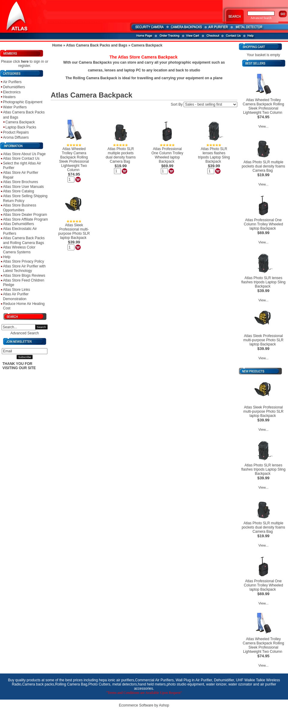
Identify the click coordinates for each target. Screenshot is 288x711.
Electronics (12, 92)
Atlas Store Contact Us (21, 158)
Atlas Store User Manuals (23, 187)
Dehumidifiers (14, 87)
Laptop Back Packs (20, 127)
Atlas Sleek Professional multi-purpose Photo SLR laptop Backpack (74, 231)
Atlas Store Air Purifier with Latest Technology (24, 268)
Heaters (9, 97)
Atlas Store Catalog (18, 191)
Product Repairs (16, 132)
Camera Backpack (20, 122)
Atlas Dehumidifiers (18, 224)
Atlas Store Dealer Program (25, 214)
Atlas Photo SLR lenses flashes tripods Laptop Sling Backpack (214, 155)
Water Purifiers (15, 107)
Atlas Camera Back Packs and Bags (96, 45)
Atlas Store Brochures (20, 182)
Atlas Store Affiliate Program (25, 219)
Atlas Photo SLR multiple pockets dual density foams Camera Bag (121, 155)
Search (41, 327)
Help (6, 257)
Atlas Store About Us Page (24, 154)
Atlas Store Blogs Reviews (24, 275)
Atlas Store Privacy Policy (23, 261)
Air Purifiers (12, 82)
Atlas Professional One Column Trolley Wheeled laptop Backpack (167, 155)
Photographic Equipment (22, 102)
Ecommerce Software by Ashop (144, 705)
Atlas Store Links (16, 290)
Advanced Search (24, 333)
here (24, 61)
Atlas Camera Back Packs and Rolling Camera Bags (24, 240)
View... (263, 126)
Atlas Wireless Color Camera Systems (19, 249)
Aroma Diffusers (16, 137)
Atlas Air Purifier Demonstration (15, 296)
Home (57, 45)
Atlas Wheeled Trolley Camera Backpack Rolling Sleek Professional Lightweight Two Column (74, 159)
